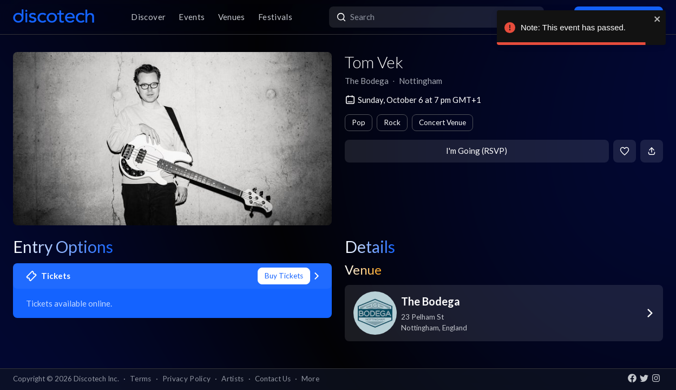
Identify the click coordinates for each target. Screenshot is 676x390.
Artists (232, 378)
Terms (141, 378)
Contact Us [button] (273, 378)
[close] (657, 19)
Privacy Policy (186, 378)
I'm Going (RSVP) (476, 150)
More (310, 378)
